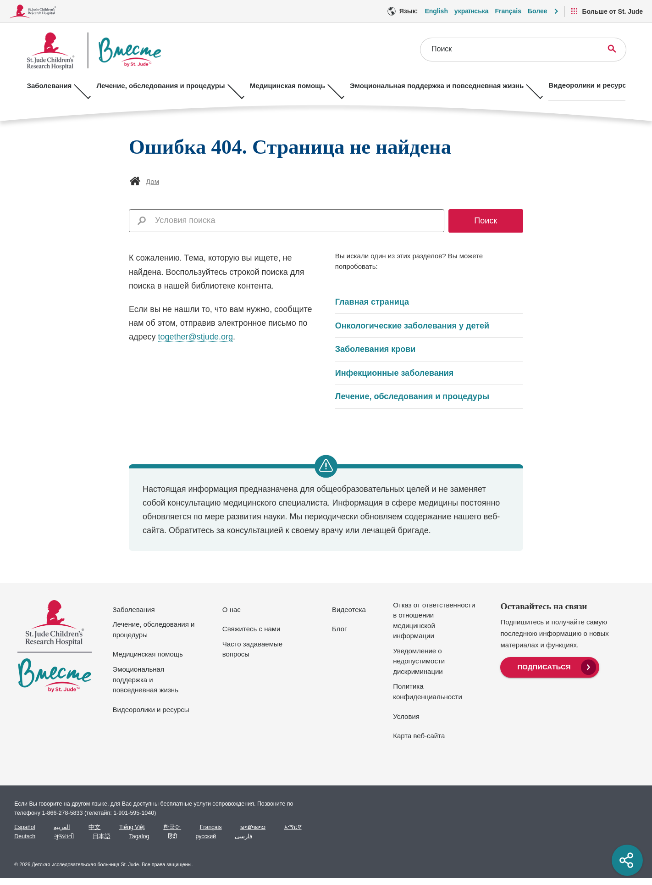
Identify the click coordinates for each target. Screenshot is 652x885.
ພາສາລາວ (252, 827)
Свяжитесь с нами (251, 629)
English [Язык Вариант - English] (436, 11)
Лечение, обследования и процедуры (412, 396)
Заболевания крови (375, 349)
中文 (94, 827)
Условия (406, 716)
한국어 (172, 827)
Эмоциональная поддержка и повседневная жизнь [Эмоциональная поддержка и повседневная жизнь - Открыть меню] (425, 85)
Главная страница (372, 301)
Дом (152, 181)
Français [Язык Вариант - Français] (508, 11)
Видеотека (349, 609)
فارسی (243, 836)
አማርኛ (293, 827)
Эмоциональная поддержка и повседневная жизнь (145, 679)
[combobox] (296, 220)
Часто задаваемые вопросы (252, 649)
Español (24, 827)
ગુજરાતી (64, 836)
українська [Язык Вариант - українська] (471, 11)
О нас (231, 609)
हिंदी (172, 836)
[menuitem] (549, 666)
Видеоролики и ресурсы (151, 709)
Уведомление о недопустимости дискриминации (419, 661)
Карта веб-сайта (419, 736)
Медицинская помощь (148, 654)
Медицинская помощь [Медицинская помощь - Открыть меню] (279, 85)
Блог (339, 629)
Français (211, 827)
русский (205, 836)
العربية (62, 827)
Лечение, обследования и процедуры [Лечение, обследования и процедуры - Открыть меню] (157, 85)
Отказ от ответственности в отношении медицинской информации (434, 620)
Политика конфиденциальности (427, 691)
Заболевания (134, 609)
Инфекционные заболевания (394, 373)
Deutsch (24, 836)
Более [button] (537, 11)
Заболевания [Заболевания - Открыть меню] (49, 85)
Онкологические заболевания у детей (412, 325)
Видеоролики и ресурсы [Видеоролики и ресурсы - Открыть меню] (575, 85)
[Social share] (627, 860)
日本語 (102, 836)
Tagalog (139, 836)
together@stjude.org (195, 336)
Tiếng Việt (132, 827)
